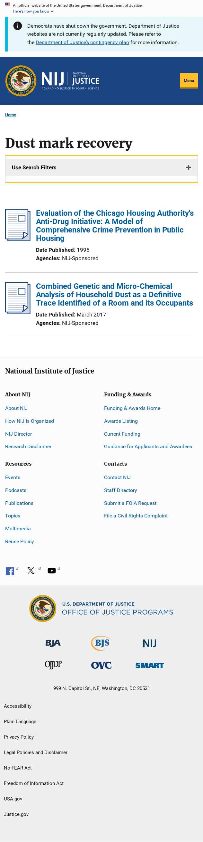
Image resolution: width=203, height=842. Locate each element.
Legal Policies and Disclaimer (35, 752)
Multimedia (18, 528)
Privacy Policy (19, 737)
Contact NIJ (117, 477)
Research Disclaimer (28, 446)
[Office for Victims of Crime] (101, 665)
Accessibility (17, 706)
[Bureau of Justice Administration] (53, 640)
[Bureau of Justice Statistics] (101, 648)
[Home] (70, 81)
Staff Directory (120, 490)
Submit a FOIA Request (130, 503)
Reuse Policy (19, 541)
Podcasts (15, 490)
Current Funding (122, 434)
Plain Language (20, 721)
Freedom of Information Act (34, 783)
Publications (19, 503)
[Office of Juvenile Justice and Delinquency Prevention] (53, 667)
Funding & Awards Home (132, 408)
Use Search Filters (34, 167)
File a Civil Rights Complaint (136, 516)
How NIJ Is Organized (29, 421)
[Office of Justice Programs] (21, 81)
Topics (12, 516)
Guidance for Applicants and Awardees (148, 446)
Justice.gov (16, 814)
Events (12, 477)
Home (10, 114)
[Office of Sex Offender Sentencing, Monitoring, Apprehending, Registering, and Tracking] (150, 664)
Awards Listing (121, 421)
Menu (189, 80)
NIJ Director (18, 434)
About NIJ (16, 408)
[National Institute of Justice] (149, 641)
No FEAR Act (18, 768)
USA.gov (13, 799)
